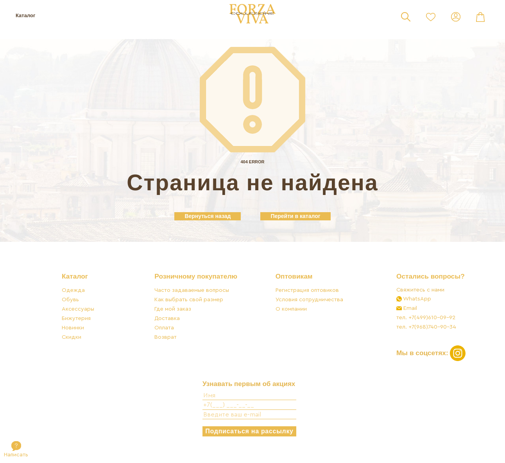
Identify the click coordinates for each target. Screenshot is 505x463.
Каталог (25, 15)
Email (408, 309)
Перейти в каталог (295, 216)
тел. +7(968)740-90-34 (425, 328)
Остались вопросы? (430, 278)
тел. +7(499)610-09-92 (425, 319)
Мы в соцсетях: (430, 353)
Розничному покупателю (196, 278)
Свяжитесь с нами (420, 291)
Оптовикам (293, 278)
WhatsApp (415, 300)
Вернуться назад (207, 216)
